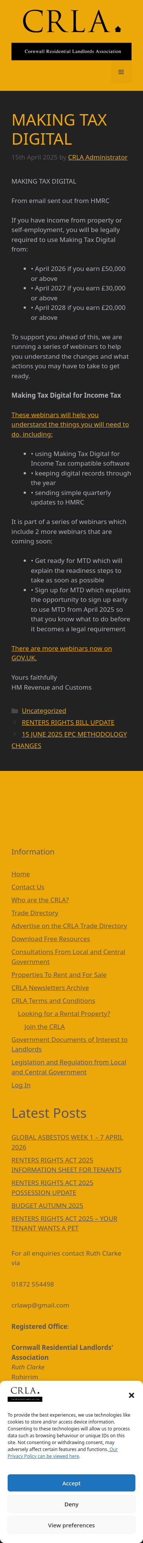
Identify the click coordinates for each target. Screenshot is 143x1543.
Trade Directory (34, 912)
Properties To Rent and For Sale (59, 974)
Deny (71, 1504)
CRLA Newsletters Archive (50, 987)
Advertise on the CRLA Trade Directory (69, 925)
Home (20, 873)
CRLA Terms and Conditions (53, 1000)
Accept (71, 1483)
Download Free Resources (50, 938)
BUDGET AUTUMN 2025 (47, 1205)
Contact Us (28, 886)
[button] (131, 1395)
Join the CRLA (44, 1026)
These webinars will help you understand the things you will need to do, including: (70, 424)
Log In (21, 1084)
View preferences (71, 1525)
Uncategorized (44, 710)
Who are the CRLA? (40, 899)
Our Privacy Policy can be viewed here (63, 1452)
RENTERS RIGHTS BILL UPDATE (68, 722)
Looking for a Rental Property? (64, 1013)
